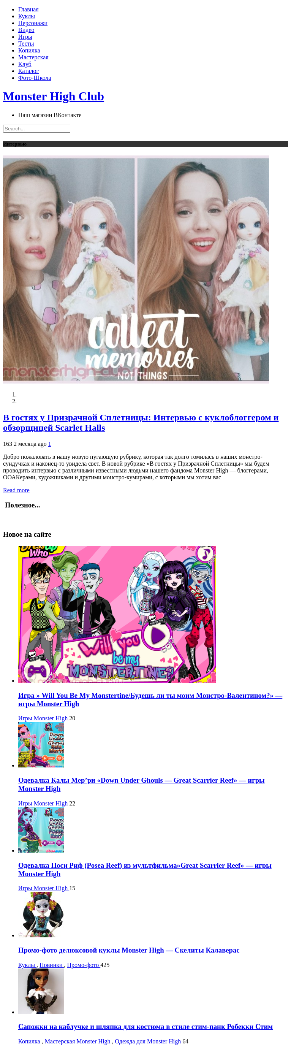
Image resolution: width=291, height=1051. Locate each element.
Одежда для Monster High (149, 1041)
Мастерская (33, 57)
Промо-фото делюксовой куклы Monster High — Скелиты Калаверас (129, 950)
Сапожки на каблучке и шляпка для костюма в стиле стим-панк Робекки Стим (145, 1026)
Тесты (26, 43)
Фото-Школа (34, 78)
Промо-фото (84, 965)
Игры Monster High (43, 718)
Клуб (25, 64)
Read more (16, 490)
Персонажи (32, 23)
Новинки (52, 965)
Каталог (28, 71)
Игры (25, 36)
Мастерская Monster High (78, 1041)
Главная (28, 9)
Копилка (29, 50)
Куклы (26, 16)
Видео (26, 30)
